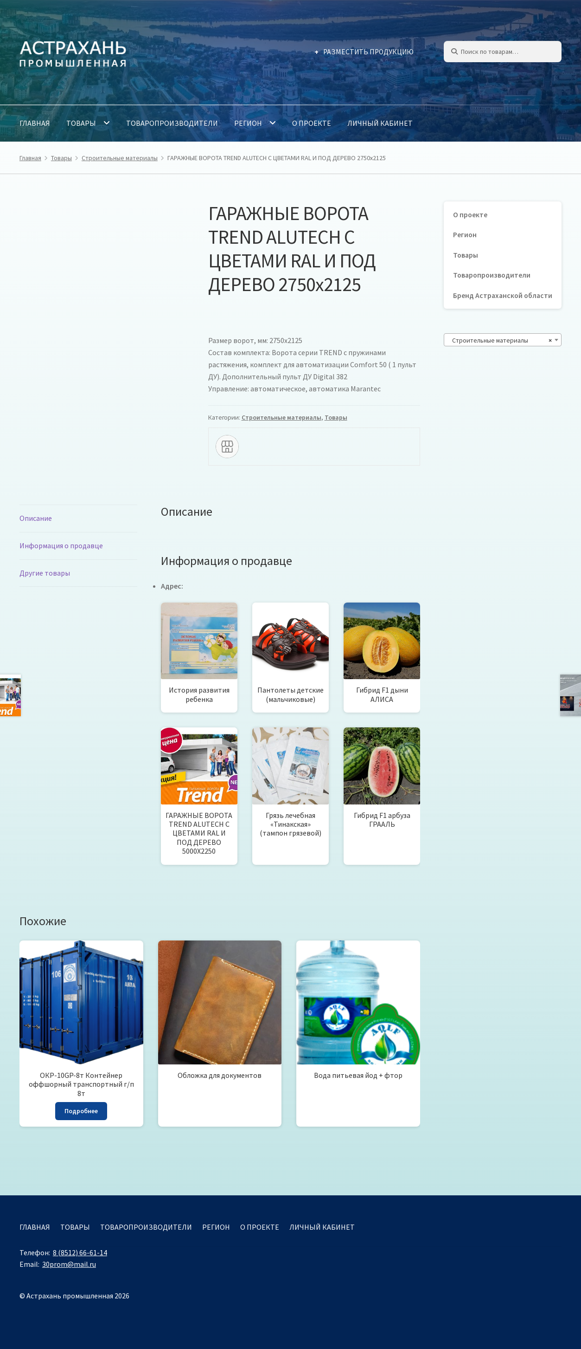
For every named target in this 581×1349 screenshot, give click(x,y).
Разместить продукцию (368, 51)
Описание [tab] (35, 518)
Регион (248, 123)
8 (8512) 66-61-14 (80, 1252)
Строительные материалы (120, 158)
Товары (81, 123)
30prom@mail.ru (69, 1264)
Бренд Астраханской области (502, 295)
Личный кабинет (380, 123)
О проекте (311, 123)
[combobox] (503, 339)
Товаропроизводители (172, 123)
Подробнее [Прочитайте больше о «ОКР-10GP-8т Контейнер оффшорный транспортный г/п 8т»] (81, 1111)
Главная (34, 123)
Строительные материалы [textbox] (500, 340)
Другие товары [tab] (44, 572)
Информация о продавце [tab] (61, 545)
